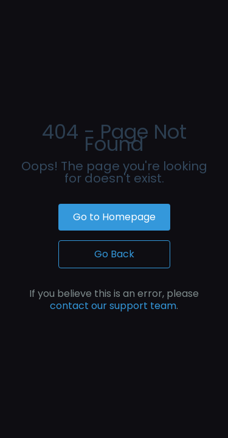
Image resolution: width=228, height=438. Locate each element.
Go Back (114, 254)
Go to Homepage (114, 217)
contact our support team (113, 306)
